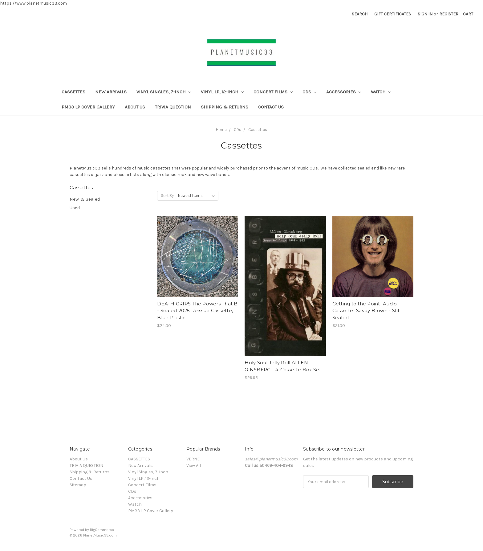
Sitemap (78, 485)
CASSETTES (73, 92)
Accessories (343, 92)
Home (221, 129)
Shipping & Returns (224, 107)
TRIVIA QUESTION (173, 107)
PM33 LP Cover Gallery (88, 107)
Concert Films (273, 92)
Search (359, 14)
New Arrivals (111, 92)
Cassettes (257, 129)
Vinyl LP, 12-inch (222, 92)
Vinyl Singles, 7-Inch (163, 92)
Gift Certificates (392, 14)
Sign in (425, 14)
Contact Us (271, 107)
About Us (135, 107)
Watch (381, 92)
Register (448, 14)
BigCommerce (102, 530)
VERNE (193, 459)
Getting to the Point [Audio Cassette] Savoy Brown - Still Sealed (366, 310)
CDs (309, 92)
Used (75, 207)
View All (193, 465)
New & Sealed (85, 199)
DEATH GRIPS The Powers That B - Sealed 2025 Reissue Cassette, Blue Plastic (197, 310)
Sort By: (168, 195)
